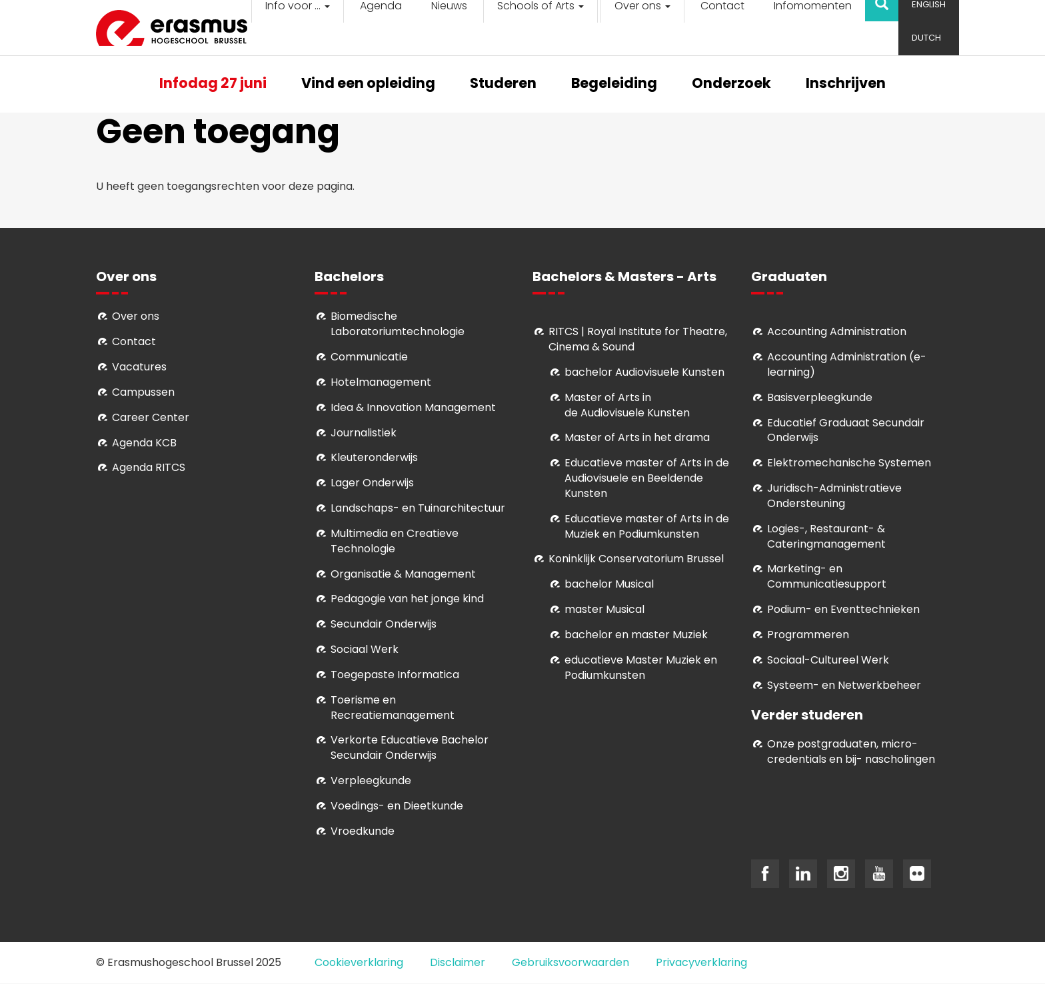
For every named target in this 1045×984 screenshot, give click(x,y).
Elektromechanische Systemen (849, 462)
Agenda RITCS (148, 467)
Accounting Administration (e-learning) (846, 364)
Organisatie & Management (403, 574)
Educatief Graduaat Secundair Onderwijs (845, 430)
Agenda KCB (144, 442)
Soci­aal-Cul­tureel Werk (828, 660)
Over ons (135, 316)
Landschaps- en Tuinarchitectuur (418, 508)
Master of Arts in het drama (637, 437)
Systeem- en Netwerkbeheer (844, 685)
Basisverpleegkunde (819, 397)
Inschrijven (846, 84)
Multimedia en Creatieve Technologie (395, 541)
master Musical (604, 609)
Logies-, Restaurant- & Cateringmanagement (826, 536)
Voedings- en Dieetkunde (397, 805)
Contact (134, 341)
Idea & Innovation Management (413, 407)
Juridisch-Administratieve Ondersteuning (834, 495)
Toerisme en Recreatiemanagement (393, 707)
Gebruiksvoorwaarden (570, 962)
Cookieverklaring (359, 962)
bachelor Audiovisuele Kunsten (644, 372)
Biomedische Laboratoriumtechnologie (398, 323)
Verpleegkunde (371, 780)
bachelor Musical (609, 584)
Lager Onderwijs (372, 482)
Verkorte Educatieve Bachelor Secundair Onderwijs (410, 747)
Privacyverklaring (701, 962)
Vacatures (139, 366)
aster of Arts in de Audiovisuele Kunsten (627, 405)
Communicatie (369, 356)
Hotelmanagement (381, 382)
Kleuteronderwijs (374, 457)
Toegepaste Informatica (395, 674)
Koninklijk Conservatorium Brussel (636, 558)
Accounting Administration (836, 331)
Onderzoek (731, 84)
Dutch (926, 37)
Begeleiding (614, 84)
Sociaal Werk (365, 649)
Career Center (150, 417)
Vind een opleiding (368, 84)
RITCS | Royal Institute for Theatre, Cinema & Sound (637, 339)
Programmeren (808, 634)
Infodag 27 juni (213, 84)
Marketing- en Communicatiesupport (826, 576)
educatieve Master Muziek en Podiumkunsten (640, 667)
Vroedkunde (363, 831)
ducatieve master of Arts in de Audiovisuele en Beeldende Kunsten (646, 478)
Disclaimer (457, 962)
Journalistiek (364, 432)
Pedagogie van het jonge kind (407, 598)
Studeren (503, 84)
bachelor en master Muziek (636, 634)
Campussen (143, 392)
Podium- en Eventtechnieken (843, 609)
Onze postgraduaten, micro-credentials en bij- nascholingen (851, 751)
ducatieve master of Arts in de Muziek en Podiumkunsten (646, 526)
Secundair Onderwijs (384, 624)
